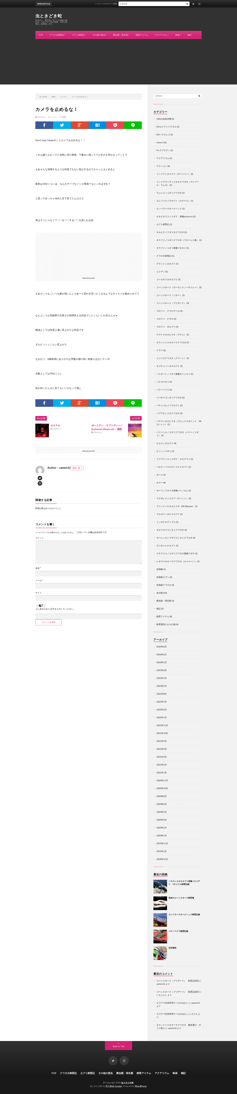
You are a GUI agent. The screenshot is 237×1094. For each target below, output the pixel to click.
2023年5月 (161, 678)
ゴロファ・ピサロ (164, 318)
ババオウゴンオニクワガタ (169, 397)
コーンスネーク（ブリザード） (171, 303)
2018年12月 (162, 859)
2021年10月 (162, 733)
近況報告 (172, 948)
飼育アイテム (142, 35)
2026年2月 (161, 654)
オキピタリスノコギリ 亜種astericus (174, 216)
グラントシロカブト (165, 263)
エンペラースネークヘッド (169, 208)
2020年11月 (162, 780)
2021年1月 (161, 772)
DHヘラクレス (163, 134)
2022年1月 (161, 717)
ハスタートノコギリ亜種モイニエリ (173, 374)
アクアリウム (161, 35)
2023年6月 (161, 670)
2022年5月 (161, 701)
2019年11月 (162, 843)
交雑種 (159, 569)
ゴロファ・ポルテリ (165, 326)
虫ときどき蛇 (48, 16)
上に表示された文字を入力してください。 (55, 609)
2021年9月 (161, 741)
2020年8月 (161, 796)
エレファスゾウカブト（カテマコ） (173, 200)
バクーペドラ (162, 389)
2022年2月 (161, 709)
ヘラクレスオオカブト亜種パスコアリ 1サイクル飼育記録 (129, 4)
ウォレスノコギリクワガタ (169, 193)
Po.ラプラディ (163, 150)
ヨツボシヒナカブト (165, 545)
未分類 (159, 593)
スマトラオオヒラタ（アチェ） (171, 334)
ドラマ (159, 350)
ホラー (159, 482)
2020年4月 (161, 819)
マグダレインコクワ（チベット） (172, 498)
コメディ (54, 117)
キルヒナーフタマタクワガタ (170, 232)
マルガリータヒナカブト (168, 514)
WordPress (141, 1086)
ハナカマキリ (162, 381)
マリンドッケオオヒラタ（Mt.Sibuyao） (175, 506)
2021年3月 (161, 756)
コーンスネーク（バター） (169, 295)
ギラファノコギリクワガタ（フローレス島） (177, 240)
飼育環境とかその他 (165, 624)
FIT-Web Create (114, 1086)
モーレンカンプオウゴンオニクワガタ (174, 537)
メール (39, 580)
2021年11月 (162, 725)
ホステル (55, 425)
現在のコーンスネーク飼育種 (181, 898)
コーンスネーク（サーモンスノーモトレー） (177, 287)
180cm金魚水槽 (163, 118)
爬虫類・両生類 (120, 35)
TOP (40, 35)
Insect (159, 142)
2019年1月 (161, 851)
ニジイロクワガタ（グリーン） (171, 358)
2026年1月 (161, 662)
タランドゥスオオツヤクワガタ (171, 342)
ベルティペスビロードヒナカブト (172, 467)
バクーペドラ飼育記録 (178, 931)
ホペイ (159, 474)
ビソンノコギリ (163, 451)
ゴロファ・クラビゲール (168, 311)
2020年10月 (162, 788)
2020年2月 (161, 827)
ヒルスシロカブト (164, 443)
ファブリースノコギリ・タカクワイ (173, 459)
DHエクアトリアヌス (166, 126)
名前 (38, 568)
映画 (177, 35)
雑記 (189, 35)
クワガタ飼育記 (56, 35)
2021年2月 (161, 764)
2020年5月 (161, 812)
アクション (161, 166)
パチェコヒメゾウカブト (168, 405)
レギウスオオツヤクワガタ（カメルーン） (176, 561)
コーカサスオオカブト (167, 279)
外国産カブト (162, 577)
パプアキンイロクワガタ (168, 413)
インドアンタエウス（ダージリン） (173, 174)
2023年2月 (161, 686)
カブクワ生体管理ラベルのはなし (172, 1002)
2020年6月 (161, 804)
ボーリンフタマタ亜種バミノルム (172, 490)
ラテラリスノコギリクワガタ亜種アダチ (175, 553)
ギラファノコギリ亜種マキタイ (171, 248)
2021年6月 (161, 749)
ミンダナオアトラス (165, 522)
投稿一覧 (76, 468)
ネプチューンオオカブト (168, 366)
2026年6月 (161, 646)
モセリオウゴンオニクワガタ (170, 530)
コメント (39, 538)
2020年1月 (161, 835)
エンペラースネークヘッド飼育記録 (184, 914)
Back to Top (118, 1046)
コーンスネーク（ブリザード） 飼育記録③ (177, 980)
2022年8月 (161, 693)
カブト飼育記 (78, 35)
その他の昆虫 (99, 35)
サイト (38, 593)
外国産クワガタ (163, 585)
